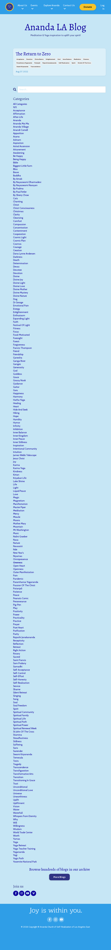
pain (15, 583)
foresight (18, 342)
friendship (18, 358)
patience (17, 599)
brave (16, 173)
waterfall (18, 824)
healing (17, 408)
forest (16, 345)
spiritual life (19, 728)
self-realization (64, 63)
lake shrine (19, 487)
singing (17, 705)
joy (14, 467)
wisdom (17, 841)
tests (16, 771)
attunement (19, 150)
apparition (18, 133)
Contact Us (69, 7)
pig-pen (17, 613)
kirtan (16, 480)
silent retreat (20, 702)
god (59, 59)
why (15, 831)
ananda (17, 120)
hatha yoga (19, 404)
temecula (18, 768)
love (15, 500)
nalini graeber (20, 543)
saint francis (19, 669)
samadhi (18, 675)
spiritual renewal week (25, 738)
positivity (18, 619)
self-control (19, 682)
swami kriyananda (22, 66)
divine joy (18, 282)
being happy (19, 160)
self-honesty (20, 689)
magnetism (19, 507)
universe (17, 804)
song (16, 709)
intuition (17, 457)
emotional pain (21, 309)
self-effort (18, 685)
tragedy (17, 775)
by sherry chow (21, 196)
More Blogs (59, 889)
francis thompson (22, 351)
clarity (16, 216)
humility (17, 424)
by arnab (17, 180)
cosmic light (20, 239)
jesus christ (19, 464)
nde (15, 556)
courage (17, 249)
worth (16, 847)
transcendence (35, 66)
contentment (20, 233)
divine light (19, 285)
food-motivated (21, 338)
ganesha (17, 361)
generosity (18, 371)
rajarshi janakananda (49, 63)
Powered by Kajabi (55, 946)
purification (19, 639)
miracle (17, 523)
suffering (18, 755)
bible (15, 163)
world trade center (23, 844)
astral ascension (21, 147)
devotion (29, 59)
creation (17, 252)
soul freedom (20, 715)
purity (16, 642)
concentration (20, 229)
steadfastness (20, 748)
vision (16, 818)
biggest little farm (22, 166)
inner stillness (20, 447)
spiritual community (23, 722)
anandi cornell (20, 130)
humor (16, 428)
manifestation (20, 510)
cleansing (18, 219)
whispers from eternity (25, 827)
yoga (15, 854)
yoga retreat (19, 857)
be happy (18, 156)
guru (15, 395)
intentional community (25, 454)
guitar (16, 391)
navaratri (18, 553)
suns (15, 758)
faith (15, 325)
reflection (18, 652)
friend (16, 355)
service (17, 695)
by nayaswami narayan (25, 186)
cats (15, 200)
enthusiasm (19, 319)
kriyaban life (20, 484)
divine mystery (20, 295)
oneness (86, 59)
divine (16, 279)
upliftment (19, 814)
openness (18, 576)
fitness (16, 332)
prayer (16, 632)
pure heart (18, 636)
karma (16, 470)
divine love (19, 289)
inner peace (19, 444)
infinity (16, 431)
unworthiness (20, 808)
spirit (73, 63)
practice (17, 629)
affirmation (19, 114)
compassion (19, 226)
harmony (18, 401)
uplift (16, 811)
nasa (15, 546)
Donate (88, 7)
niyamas (17, 563)
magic (16, 504)
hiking (16, 418)
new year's (18, 560)
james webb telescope (25, 461)
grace (16, 381)
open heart (19, 573)
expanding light (21, 322)
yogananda (19, 864)
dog (15, 302)
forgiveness (19, 348)
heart (16, 411)
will (15, 834)
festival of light (21, 328)
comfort (17, 223)
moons (16, 527)
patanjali (37, 63)
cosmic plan (19, 242)
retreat (17, 656)
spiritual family (21, 725)
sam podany (19, 672)
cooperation (19, 236)
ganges (17, 368)
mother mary (19, 530)
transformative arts (23, 784)
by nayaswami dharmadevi (27, 183)
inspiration (18, 451)
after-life (18, 117)
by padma (18, 190)
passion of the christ (24, 593)
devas (16, 269)
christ (16, 206)
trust (15, 794)
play (15, 616)
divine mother (20, 292)
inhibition (18, 434)
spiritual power (21, 735)
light (15, 494)
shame (16, 699)
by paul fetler (20, 193)
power (16, 623)
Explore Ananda (51, 7)
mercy (16, 520)
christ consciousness (24, 209)
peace (16, 603)
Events (34, 7)
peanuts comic (21, 606)
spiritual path (20, 732)
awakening (18, 153)
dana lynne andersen (24, 256)
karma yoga (19, 474)
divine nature (39, 59)
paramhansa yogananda (24, 63)
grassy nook (19, 385)
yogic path (18, 870)
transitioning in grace (24, 791)
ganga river (19, 365)
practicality (19, 626)
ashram (17, 140)
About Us (22, 7)
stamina (17, 745)
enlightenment (50, 59)
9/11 (15, 107)
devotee (17, 272)
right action (19, 659)
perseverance (20, 609)
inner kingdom (20, 441)
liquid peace (19, 497)
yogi (15, 867)
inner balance (67, 59)
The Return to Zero (33, 54)
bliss (15, 170)
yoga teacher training (24, 860)
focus (16, 335)
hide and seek (20, 414)
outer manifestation (23, 580)
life (15, 490)
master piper (19, 514)
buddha (17, 176)
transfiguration (21, 781)
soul (15, 712)
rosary (16, 662)
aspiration (18, 143)
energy (16, 312)
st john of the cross (84, 63)
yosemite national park (25, 874)
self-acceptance (21, 679)
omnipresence (20, 566)
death (16, 262)
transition (18, 788)
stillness (17, 751)
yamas (16, 851)
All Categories (20, 104)
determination (20, 266)
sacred (16, 665)
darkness (17, 259)
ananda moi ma (21, 123)
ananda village (21, 127)
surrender (18, 761)
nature (16, 550)
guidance (18, 388)
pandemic (18, 586)
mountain (18, 533)
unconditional (20, 798)
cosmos (17, 246)
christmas (18, 213)
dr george (18, 305)
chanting (18, 203)
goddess (17, 378)
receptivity (19, 649)
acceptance (20, 59)
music (16, 540)
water (16, 821)
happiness (18, 398)
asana (16, 137)
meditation (77, 59)
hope (16, 421)
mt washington (21, 537)
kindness (17, 477)
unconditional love (23, 801)
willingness (19, 837)
